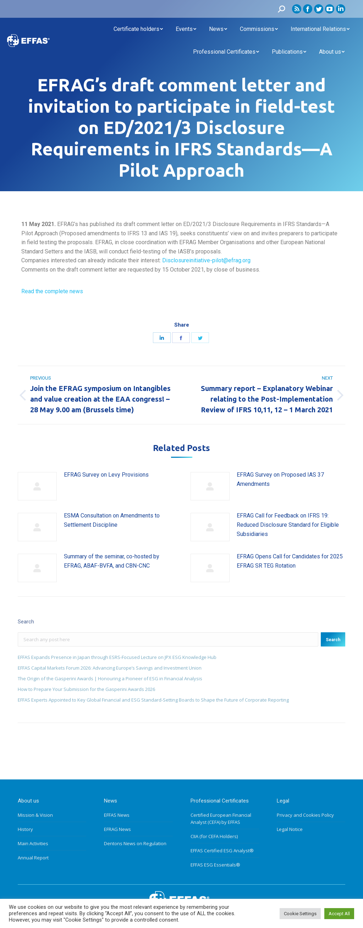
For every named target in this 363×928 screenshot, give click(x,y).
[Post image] (37, 486)
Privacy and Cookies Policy (305, 815)
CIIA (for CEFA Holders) (214, 836)
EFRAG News (117, 829)
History (25, 829)
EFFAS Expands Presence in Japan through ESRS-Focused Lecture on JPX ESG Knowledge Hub (117, 657)
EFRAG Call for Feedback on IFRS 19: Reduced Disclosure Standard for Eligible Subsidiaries (288, 524)
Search (333, 639)
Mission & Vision (35, 815)
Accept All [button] (339, 913)
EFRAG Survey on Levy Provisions (106, 474)
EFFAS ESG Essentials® (215, 865)
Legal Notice (290, 829)
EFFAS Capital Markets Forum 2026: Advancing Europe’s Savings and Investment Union (110, 668)
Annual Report (33, 857)
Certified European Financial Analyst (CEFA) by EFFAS (221, 818)
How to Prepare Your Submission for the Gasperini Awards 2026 (86, 689)
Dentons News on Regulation (135, 843)
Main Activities (33, 843)
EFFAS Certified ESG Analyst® (222, 850)
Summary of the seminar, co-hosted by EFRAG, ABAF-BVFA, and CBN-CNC (111, 561)
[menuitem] (138, 29)
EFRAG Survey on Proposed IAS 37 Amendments (280, 479)
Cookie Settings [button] (300, 913)
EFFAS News (117, 815)
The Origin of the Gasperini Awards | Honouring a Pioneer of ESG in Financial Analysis (110, 678)
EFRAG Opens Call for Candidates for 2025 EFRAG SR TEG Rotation (290, 561)
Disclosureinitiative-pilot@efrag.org (206, 260)
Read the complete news (52, 291)
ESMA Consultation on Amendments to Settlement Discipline (112, 520)
